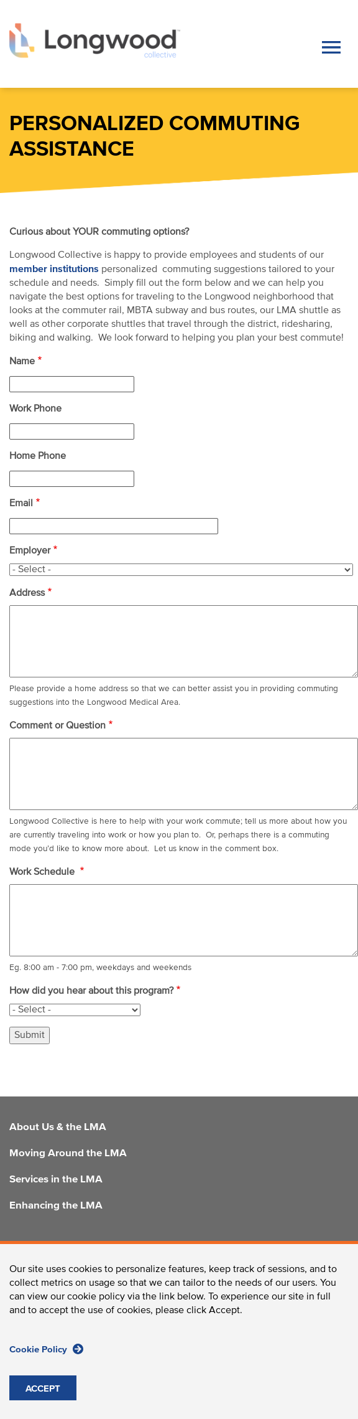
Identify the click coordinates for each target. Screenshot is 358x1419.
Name (22, 362)
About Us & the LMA (57, 1128)
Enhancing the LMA (56, 1206)
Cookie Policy (46, 1349)
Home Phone (37, 456)
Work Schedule (43, 872)
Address (27, 593)
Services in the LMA (56, 1180)
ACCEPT (42, 1388)
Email (21, 504)
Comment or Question (57, 726)
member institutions (54, 269)
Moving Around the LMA (68, 1154)
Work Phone (35, 409)
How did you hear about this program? (91, 991)
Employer (29, 551)
